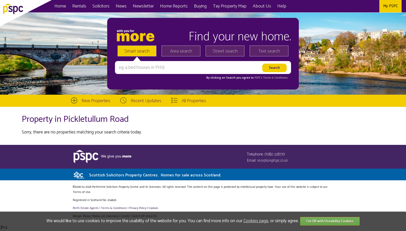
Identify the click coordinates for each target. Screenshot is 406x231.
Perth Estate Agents (86, 208)
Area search (181, 51)
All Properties (194, 101)
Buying (200, 6)
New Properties (96, 101)
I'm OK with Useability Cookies (329, 221)
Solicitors (101, 6)
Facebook (350, 6)
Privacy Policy (137, 208)
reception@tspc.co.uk (272, 160)
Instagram (373, 6)
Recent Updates (146, 101)
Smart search (137, 51)
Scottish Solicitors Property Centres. (155, 175)
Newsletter (143, 6)
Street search (225, 51)
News (121, 6)
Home (60, 6)
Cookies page (255, 221)
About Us (262, 6)
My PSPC (390, 6)
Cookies (153, 208)
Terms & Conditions (114, 208)
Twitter (362, 6)
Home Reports (174, 6)
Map (230, 6)
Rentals (79, 6)
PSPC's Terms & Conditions (271, 78)
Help (281, 6)
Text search (269, 51)
